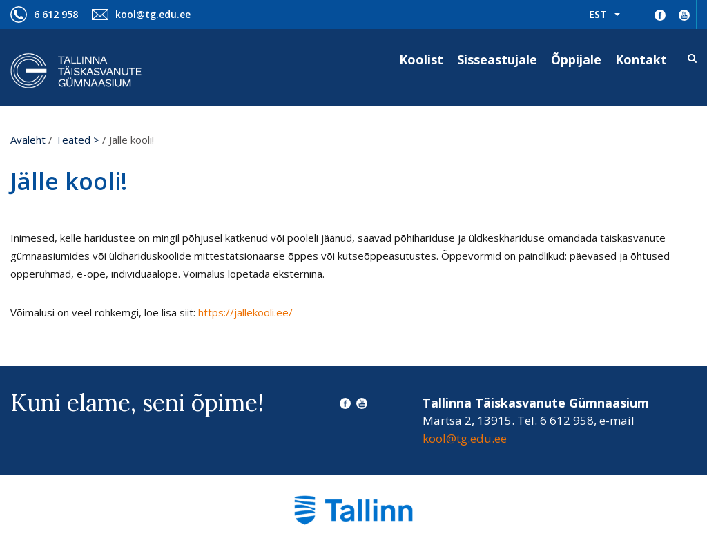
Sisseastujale (497, 59)
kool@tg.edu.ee (153, 14)
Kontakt (641, 59)
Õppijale (576, 59)
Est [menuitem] (598, 14)
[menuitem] (604, 14)
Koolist (421, 59)
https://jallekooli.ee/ (245, 312)
